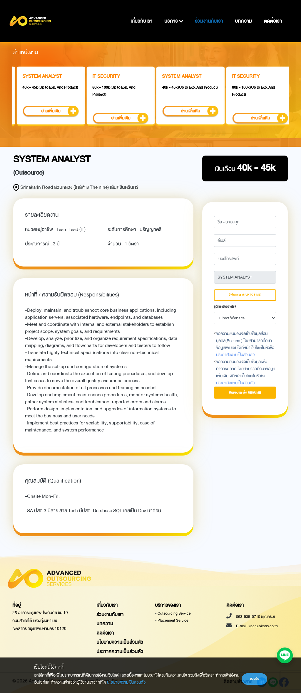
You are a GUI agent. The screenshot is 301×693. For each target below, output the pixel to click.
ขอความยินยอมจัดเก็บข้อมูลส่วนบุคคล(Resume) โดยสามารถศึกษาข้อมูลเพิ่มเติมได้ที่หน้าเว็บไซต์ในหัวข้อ (245, 344)
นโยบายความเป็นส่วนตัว (126, 682)
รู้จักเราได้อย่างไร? (225, 306)
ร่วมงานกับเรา (209, 13)
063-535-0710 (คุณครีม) (255, 616)
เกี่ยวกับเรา (142, 13)
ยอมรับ (254, 679)
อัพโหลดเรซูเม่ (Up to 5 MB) (245, 295)
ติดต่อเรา (273, 13)
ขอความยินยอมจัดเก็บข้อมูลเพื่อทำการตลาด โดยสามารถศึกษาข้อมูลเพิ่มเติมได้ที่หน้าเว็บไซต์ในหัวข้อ (245, 372)
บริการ (173, 13)
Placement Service (173, 620)
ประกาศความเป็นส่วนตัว (235, 354)
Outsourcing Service (174, 613)
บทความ (243, 13)
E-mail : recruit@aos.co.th (256, 626)
